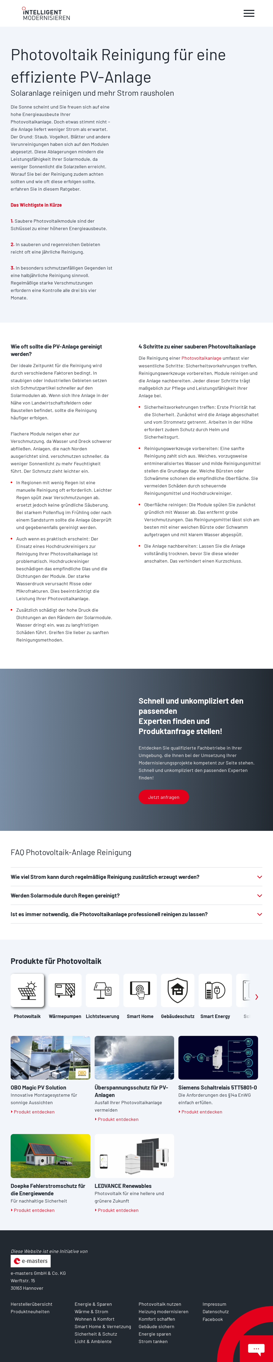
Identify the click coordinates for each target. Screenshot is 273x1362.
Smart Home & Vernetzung (103, 1326)
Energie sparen (155, 1334)
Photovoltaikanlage (202, 358)
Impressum (215, 1304)
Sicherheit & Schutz (96, 1334)
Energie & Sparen (93, 1304)
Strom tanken (153, 1341)
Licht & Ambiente (93, 1341)
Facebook (213, 1319)
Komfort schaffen (157, 1319)
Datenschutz (216, 1311)
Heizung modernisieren (163, 1311)
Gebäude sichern (156, 1326)
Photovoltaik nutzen (160, 1304)
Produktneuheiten (30, 1311)
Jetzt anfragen (163, 797)
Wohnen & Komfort (95, 1319)
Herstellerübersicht (32, 1304)
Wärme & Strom (91, 1311)
